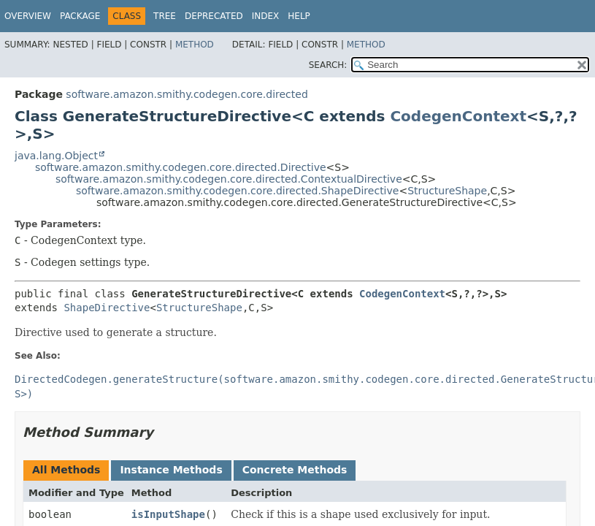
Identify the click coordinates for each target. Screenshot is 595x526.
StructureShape (447, 191)
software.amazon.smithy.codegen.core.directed (186, 94)
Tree (164, 16)
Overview (27, 16)
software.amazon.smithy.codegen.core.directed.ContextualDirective (228, 179)
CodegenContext (458, 116)
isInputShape (168, 514)
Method (194, 44)
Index (266, 16)
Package (80, 16)
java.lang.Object (56, 155)
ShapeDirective (107, 307)
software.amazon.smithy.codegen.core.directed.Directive (180, 167)
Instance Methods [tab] (171, 470)
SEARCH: (328, 65)
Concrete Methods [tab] (295, 470)
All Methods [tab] (66, 470)
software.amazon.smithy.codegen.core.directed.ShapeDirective (237, 191)
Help (299, 16)
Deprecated (214, 16)
